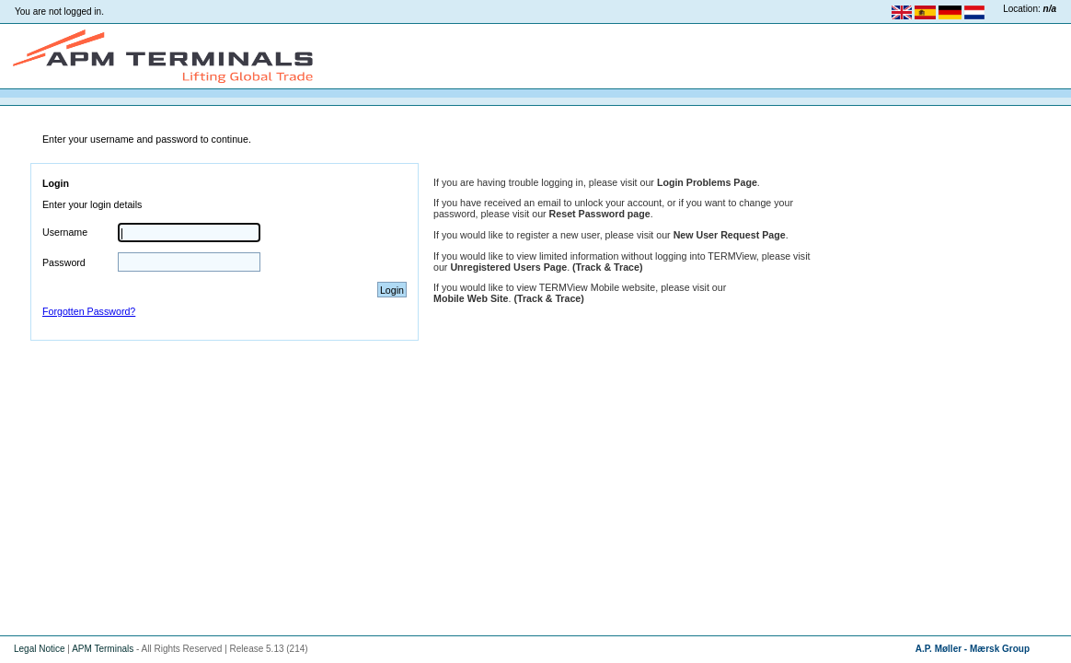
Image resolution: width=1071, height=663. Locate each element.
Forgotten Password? (88, 311)
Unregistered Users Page (508, 267)
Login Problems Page (707, 182)
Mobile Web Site (471, 298)
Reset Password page (600, 213)
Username (64, 232)
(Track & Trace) (607, 267)
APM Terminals (102, 649)
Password (64, 262)
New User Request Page (730, 234)
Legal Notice (39, 649)
